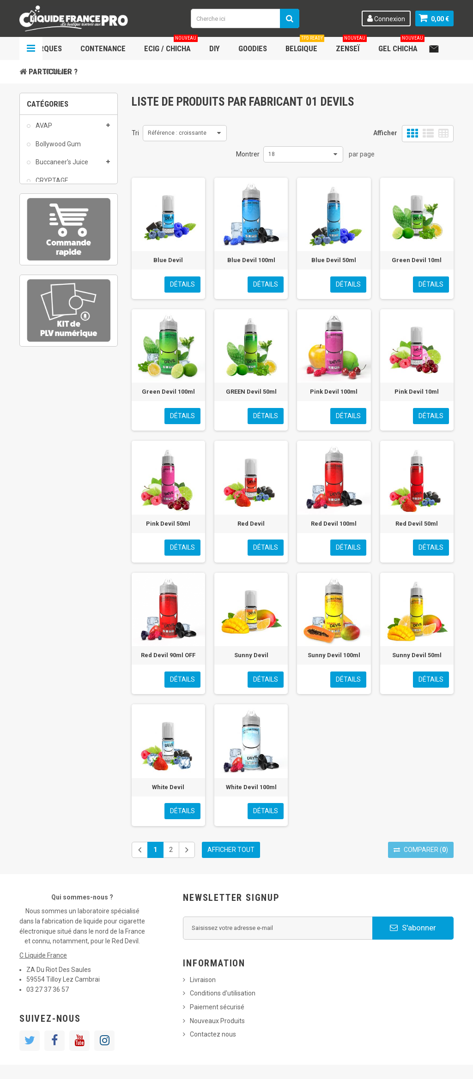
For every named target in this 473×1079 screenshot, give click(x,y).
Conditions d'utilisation (222, 993)
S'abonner (413, 927)
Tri (135, 133)
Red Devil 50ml (416, 523)
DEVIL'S (46, 203)
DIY (214, 48)
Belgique (304, 45)
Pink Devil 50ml (168, 523)
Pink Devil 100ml (334, 391)
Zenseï (351, 45)
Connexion (386, 18)
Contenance (103, 48)
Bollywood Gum (57, 148)
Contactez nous (213, 1034)
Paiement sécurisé (217, 1007)
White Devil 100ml (251, 787)
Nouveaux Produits (217, 1021)
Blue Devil (168, 260)
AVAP (43, 130)
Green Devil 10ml (417, 260)
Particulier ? (53, 71)
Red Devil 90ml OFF (168, 655)
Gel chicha (401, 45)
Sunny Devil (251, 655)
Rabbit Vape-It (55, 295)
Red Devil (251, 523)
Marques (45, 48)
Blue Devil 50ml (333, 260)
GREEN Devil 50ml (251, 391)
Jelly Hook (49, 259)
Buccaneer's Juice (61, 167)
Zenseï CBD (52, 332)
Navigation (30, 48)
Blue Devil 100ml (251, 260)
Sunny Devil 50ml (417, 655)
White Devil (168, 787)
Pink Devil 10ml (416, 391)
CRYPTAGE (51, 185)
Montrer (248, 154)
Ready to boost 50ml (65, 314)
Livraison (203, 979)
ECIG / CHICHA (171, 45)
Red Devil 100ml (334, 523)
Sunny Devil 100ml (334, 655)
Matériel (47, 277)
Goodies (252, 48)
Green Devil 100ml (168, 391)
